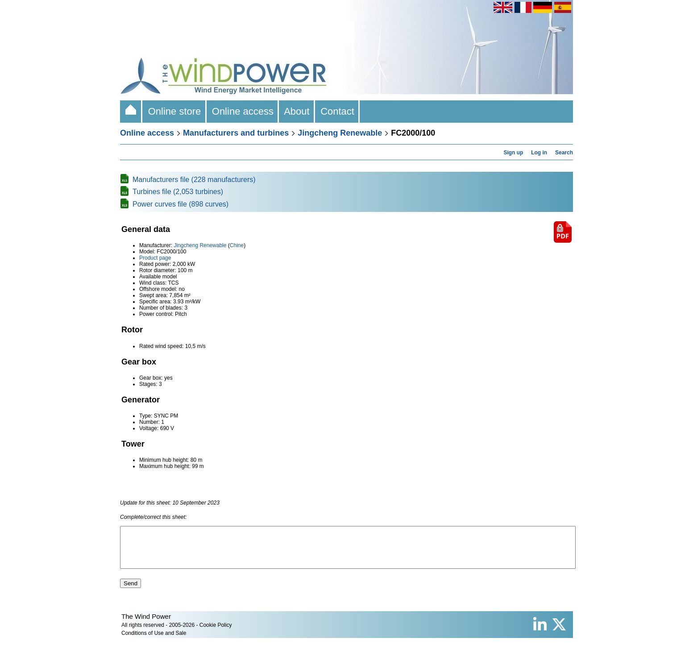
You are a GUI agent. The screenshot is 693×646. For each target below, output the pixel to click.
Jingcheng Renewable (340, 132)
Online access (243, 111)
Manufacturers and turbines (236, 132)
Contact (337, 111)
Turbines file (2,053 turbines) (178, 191)
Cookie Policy (215, 633)
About (297, 111)
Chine (237, 245)
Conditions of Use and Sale (153, 641)
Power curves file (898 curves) (180, 204)
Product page (155, 258)
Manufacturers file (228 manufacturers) (194, 179)
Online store (174, 111)
